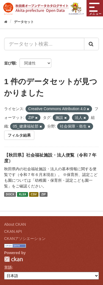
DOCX (10, 194)
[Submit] (91, 44)
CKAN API (13, 231)
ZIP (43, 194)
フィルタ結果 (19, 135)
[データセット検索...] (44, 44)
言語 (8, 267)
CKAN (13, 259)
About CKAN (15, 224)
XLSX (22, 194)
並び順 (10, 63)
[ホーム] (5, 22)
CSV (34, 194)
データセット (24, 22)
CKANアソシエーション (25, 238)
